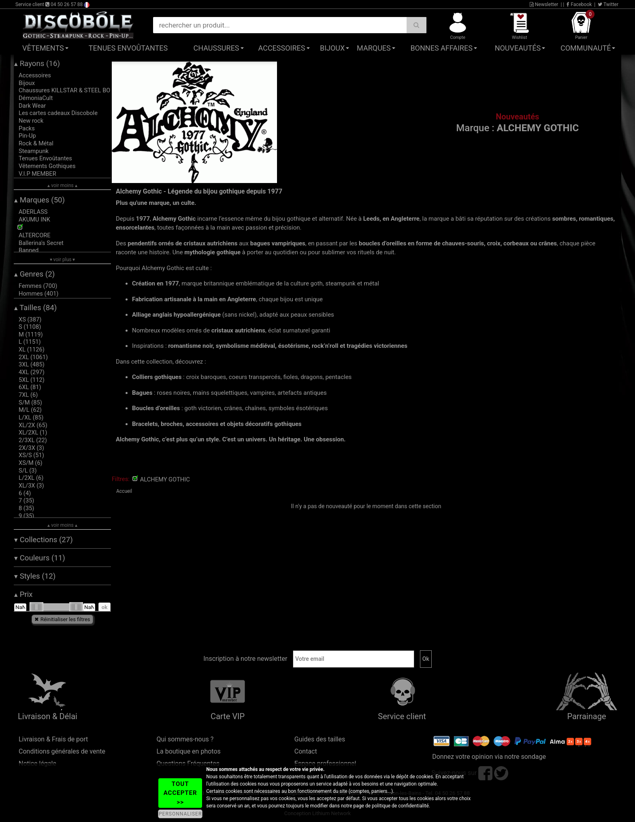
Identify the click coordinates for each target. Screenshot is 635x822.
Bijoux (332, 48)
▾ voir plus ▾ (62, 259)
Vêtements (43, 48)
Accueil (124, 491)
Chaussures (216, 48)
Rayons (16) (37, 63)
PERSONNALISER (180, 814)
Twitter (608, 4)
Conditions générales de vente (62, 751)
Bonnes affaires (441, 48)
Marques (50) (39, 200)
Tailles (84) (35, 307)
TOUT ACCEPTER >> (180, 793)
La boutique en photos (188, 751)
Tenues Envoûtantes (128, 48)
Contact (305, 751)
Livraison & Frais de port (53, 739)
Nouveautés (518, 48)
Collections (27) (43, 539)
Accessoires (281, 48)
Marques (374, 48)
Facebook (579, 4)
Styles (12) (34, 576)
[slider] (36, 607)
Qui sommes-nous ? (184, 739)
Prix (23, 594)
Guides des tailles (319, 739)
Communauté (585, 48)
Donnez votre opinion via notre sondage (489, 756)
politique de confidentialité (400, 806)
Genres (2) (34, 274)
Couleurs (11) (39, 558)
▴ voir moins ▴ (62, 185)
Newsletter (544, 4)
